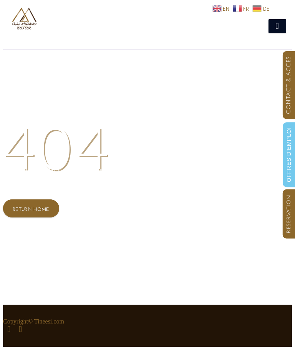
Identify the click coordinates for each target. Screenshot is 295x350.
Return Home (31, 208)
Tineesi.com (49, 321)
